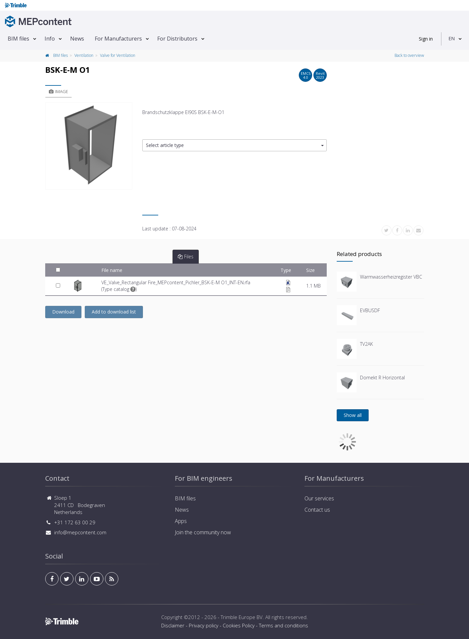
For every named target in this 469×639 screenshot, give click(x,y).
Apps (181, 521)
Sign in (426, 39)
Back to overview (409, 55)
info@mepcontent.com (80, 532)
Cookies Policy (239, 625)
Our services (319, 498)
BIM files (18, 38)
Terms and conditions (283, 625)
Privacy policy (203, 625)
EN (451, 38)
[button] (234, 145)
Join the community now (203, 532)
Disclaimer (172, 625)
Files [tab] (185, 256)
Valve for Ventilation (117, 55)
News (77, 38)
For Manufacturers (118, 38)
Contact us (317, 509)
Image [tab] (58, 91)
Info (50, 38)
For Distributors (177, 38)
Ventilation (83, 55)
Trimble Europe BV (242, 617)
